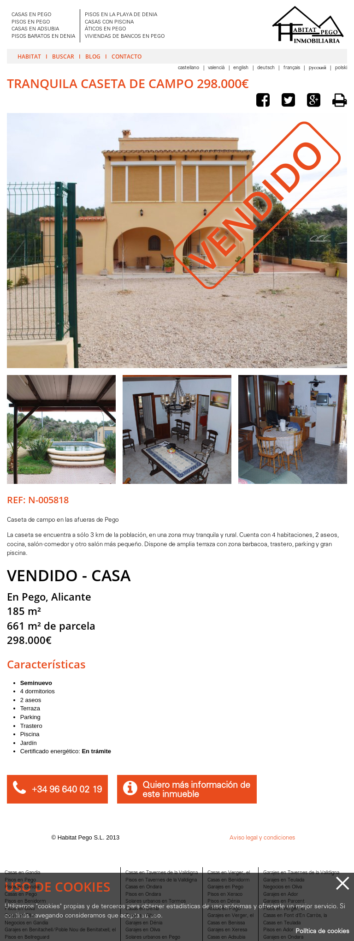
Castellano (189, 68)
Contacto (127, 56)
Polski (341, 68)
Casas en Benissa (226, 923)
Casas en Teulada (282, 923)
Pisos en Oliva (20, 909)
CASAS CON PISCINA (109, 22)
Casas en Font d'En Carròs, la (295, 916)
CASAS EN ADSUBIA (35, 29)
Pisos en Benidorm (25, 902)
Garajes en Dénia (143, 923)
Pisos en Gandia (22, 887)
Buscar (63, 56)
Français (292, 68)
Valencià (217, 68)
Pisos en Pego (20, 880)
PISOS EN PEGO (31, 22)
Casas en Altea (141, 916)
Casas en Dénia (142, 909)
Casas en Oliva (20, 916)
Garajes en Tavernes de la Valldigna (301, 873)
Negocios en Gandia (26, 923)
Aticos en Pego (224, 909)
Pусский (318, 68)
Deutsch (266, 68)
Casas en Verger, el (228, 873)
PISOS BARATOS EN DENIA (43, 37)
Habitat (29, 56)
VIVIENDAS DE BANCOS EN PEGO (125, 37)
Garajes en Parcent (284, 902)
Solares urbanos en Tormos (155, 902)
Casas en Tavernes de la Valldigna (161, 873)
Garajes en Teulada (283, 880)
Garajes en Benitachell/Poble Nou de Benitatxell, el (60, 930)
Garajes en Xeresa (227, 930)
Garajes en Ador (280, 895)
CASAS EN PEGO (31, 15)
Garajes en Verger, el (230, 916)
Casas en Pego (21, 895)
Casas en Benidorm (228, 880)
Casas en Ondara (143, 887)
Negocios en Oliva (282, 887)
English (241, 68)
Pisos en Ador (278, 930)
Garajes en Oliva (142, 930)
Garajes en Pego (225, 887)
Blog (92, 56)
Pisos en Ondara (143, 895)
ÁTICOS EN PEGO (105, 29)
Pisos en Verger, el (284, 909)
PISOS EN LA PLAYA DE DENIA (121, 15)
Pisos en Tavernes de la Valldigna (161, 880)
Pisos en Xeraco (224, 895)
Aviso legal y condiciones (262, 837)
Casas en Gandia (22, 873)
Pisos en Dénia (223, 902)
